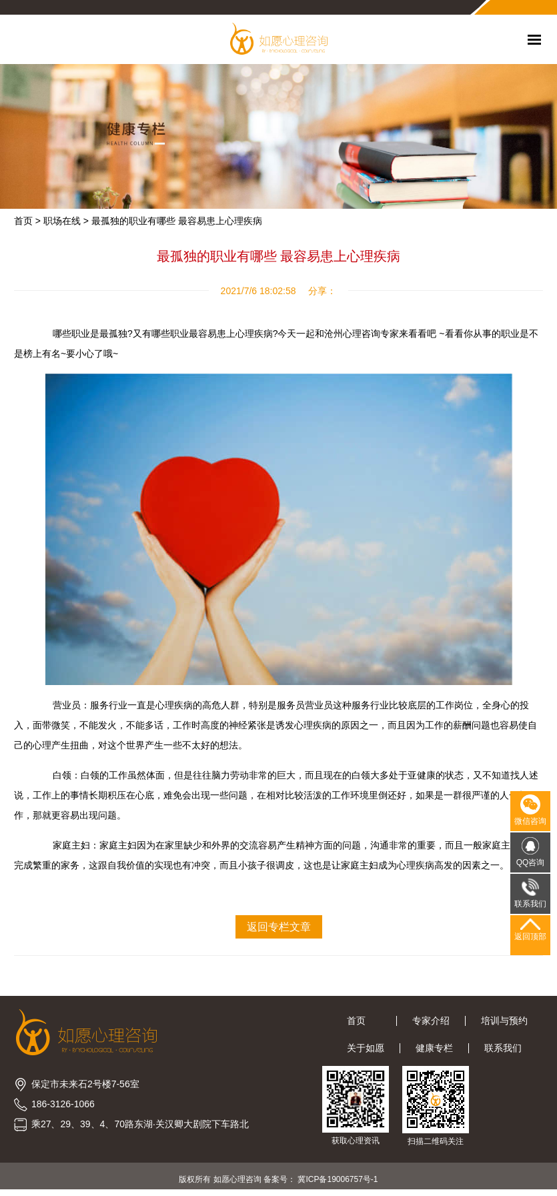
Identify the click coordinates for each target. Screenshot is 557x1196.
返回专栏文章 (279, 927)
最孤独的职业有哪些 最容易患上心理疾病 (176, 220)
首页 (364, 1020)
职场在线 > (66, 220)
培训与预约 (504, 1020)
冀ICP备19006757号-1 (338, 1179)
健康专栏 (434, 1048)
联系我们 (503, 1048)
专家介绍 (431, 1020)
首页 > (27, 220)
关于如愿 (365, 1048)
